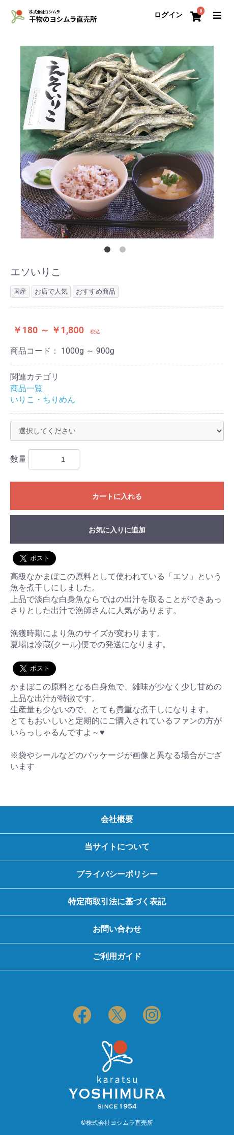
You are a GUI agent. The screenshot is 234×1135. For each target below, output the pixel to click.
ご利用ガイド (117, 956)
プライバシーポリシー (117, 874)
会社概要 (117, 819)
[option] (117, 142)
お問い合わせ (117, 929)
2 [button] (125, 251)
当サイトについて (117, 847)
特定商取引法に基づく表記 (117, 901)
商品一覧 (26, 388)
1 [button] (109, 251)
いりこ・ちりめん (42, 399)
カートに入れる (117, 496)
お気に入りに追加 (117, 530)
